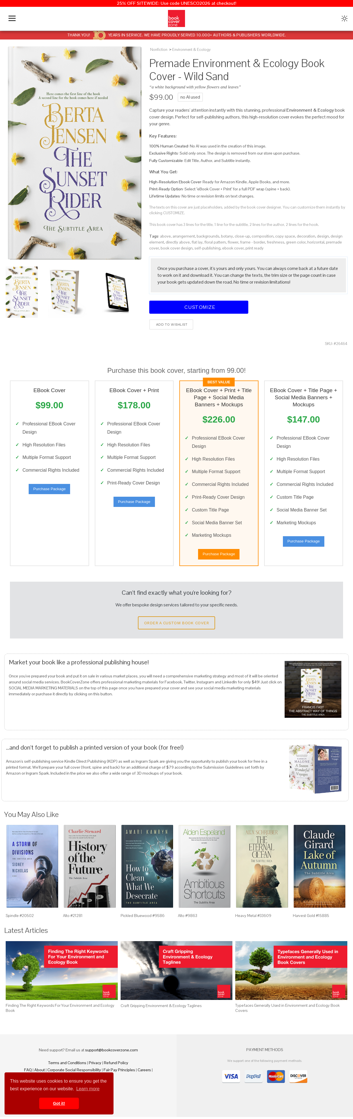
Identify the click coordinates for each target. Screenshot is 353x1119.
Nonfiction (158, 49)
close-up (242, 236)
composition (263, 236)
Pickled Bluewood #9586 (143, 917)
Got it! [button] (59, 1103)
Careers (144, 1071)
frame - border (252, 242)
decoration (306, 236)
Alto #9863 (187, 917)
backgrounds (208, 236)
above (165, 236)
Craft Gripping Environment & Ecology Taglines (161, 1007)
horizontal (315, 242)
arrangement (184, 236)
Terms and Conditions (67, 1064)
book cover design (177, 248)
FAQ (28, 1071)
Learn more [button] (88, 1088)
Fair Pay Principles (119, 1071)
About (39, 1071)
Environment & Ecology (191, 49)
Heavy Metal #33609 (253, 917)
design (323, 236)
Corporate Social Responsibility (74, 1071)
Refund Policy (116, 1064)
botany (227, 236)
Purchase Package (49, 490)
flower (233, 242)
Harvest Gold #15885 (311, 917)
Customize (198, 307)
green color (296, 242)
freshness (275, 242)
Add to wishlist (171, 324)
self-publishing (207, 248)
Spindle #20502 (20, 917)
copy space (285, 236)
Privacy (95, 1064)
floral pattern (215, 242)
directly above (178, 242)
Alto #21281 (73, 917)
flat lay (197, 242)
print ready (254, 248)
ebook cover (233, 248)
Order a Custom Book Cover (176, 625)
